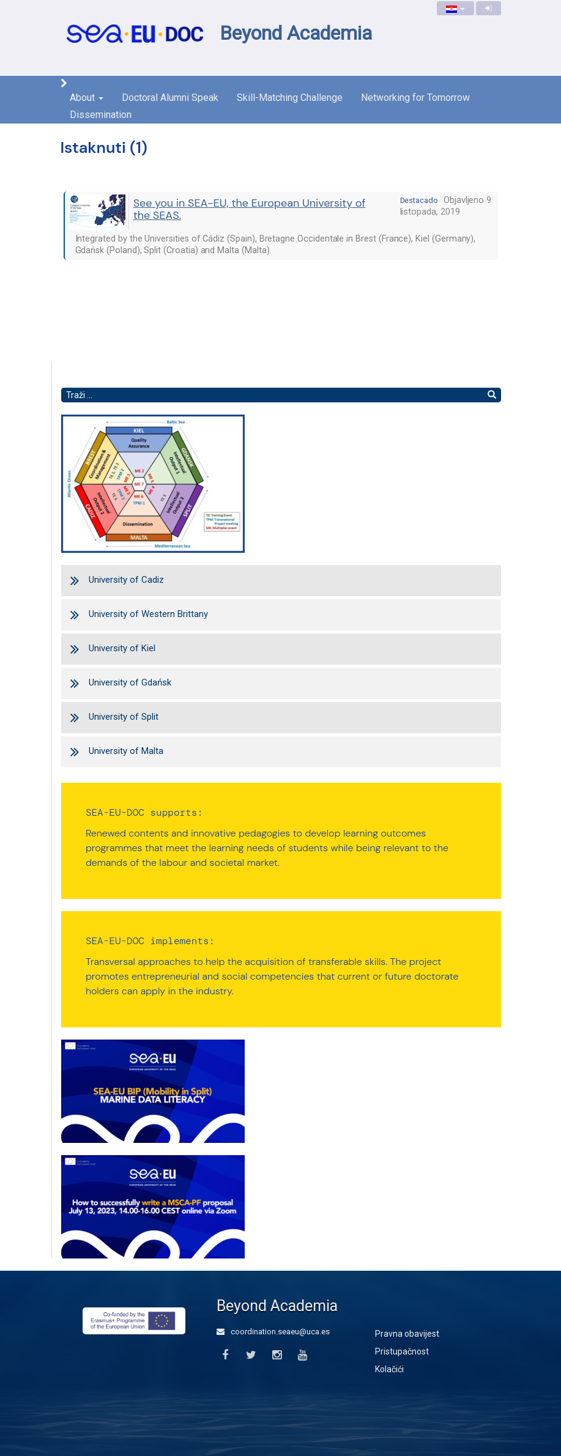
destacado (419, 200)
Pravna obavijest (407, 1334)
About (86, 97)
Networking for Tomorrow (415, 97)
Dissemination (101, 114)
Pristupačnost (402, 1351)
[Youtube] (302, 1355)
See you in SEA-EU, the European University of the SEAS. (249, 209)
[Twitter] (251, 1355)
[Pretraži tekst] (272, 395)
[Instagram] (277, 1355)
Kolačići (389, 1369)
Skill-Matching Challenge (290, 97)
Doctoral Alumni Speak (170, 97)
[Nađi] (492, 395)
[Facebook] (225, 1355)
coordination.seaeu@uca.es (273, 1331)
